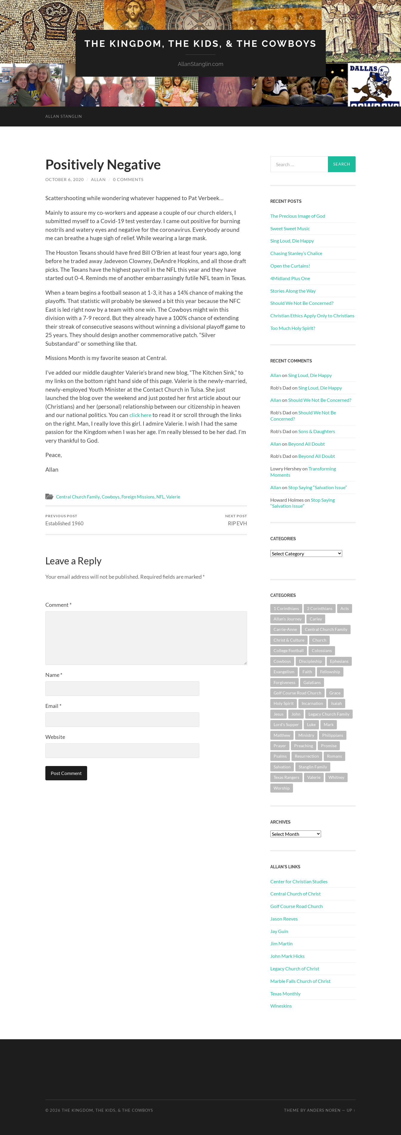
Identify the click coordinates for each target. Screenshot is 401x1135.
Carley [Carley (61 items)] (316, 618)
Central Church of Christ (295, 893)
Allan (98, 179)
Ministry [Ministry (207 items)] (306, 734)
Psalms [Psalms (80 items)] (280, 756)
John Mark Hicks (287, 956)
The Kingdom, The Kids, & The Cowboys (201, 43)
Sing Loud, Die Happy (292, 240)
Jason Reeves (284, 918)
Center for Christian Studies (299, 881)
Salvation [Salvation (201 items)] (282, 766)
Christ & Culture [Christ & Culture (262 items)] (289, 639)
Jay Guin (279, 931)
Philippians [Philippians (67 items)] (332, 734)
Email (53, 705)
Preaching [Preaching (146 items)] (303, 745)
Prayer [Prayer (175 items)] (280, 745)
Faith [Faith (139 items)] (307, 671)
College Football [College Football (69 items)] (289, 650)
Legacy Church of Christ (294, 968)
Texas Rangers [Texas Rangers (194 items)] (286, 776)
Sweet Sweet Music (290, 228)
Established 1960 (64, 520)
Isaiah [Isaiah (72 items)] (336, 703)
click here (141, 414)
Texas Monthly (285, 993)
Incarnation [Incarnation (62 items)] (312, 703)
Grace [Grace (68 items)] (334, 692)
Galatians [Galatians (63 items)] (312, 682)
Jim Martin (281, 943)
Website (55, 736)
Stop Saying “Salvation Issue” (317, 487)
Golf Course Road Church (296, 906)
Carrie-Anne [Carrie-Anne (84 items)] (285, 629)
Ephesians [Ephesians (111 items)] (339, 660)
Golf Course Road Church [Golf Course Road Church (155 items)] (297, 692)
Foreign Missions (137, 496)
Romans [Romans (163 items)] (334, 756)
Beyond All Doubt (306, 443)
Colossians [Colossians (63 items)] (322, 650)
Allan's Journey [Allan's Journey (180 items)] (288, 618)
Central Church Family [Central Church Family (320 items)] (326, 629)
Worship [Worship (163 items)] (282, 787)
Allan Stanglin (63, 116)
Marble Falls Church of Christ (300, 980)
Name (53, 674)
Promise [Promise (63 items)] (329, 745)
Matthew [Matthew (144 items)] (282, 734)
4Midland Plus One (290, 278)
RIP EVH (236, 520)
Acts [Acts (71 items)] (344, 608)
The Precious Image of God (297, 215)
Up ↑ (351, 1110)
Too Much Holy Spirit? (292, 328)
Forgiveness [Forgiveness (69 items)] (284, 682)
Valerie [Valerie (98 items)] (313, 776)
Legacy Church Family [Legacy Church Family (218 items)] (329, 713)
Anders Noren (324, 1110)
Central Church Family (78, 496)
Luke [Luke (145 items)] (311, 724)
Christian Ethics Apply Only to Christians (312, 315)
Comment (58, 604)
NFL (160, 496)
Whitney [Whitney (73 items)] (336, 776)
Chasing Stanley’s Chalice (296, 253)
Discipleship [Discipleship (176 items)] (310, 660)
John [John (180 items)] (296, 713)
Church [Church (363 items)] (319, 639)
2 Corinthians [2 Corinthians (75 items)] (319, 608)
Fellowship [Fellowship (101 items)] (330, 671)
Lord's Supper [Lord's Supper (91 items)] (286, 724)
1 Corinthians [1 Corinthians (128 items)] (286, 608)
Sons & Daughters (316, 431)
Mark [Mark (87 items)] (329, 724)
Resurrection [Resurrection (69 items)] (307, 756)
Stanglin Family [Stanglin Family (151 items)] (313, 766)
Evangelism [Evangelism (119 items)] (284, 671)
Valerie (173, 496)
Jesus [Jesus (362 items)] (278, 713)
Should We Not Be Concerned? (301, 303)
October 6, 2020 (64, 179)
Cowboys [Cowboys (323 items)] (282, 660)
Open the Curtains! (290, 265)
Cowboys (110, 496)
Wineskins (281, 1006)
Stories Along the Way (293, 290)
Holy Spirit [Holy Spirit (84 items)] (284, 703)
